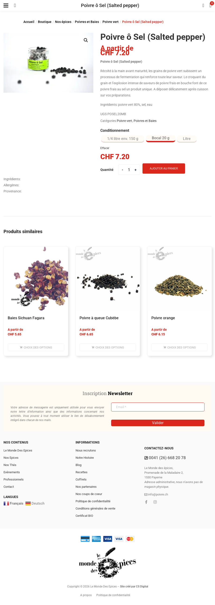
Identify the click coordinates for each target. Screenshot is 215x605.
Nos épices (63, 22)
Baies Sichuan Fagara (26, 318)
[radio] (122, 138)
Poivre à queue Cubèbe (99, 318)
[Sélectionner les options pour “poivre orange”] (180, 347)
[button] (86, 40)
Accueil (28, 22)
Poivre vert (110, 22)
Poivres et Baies (87, 22)
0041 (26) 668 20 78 (165, 457)
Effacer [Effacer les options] (104, 148)
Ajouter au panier (164, 168)
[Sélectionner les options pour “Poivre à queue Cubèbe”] (108, 347)
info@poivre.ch (156, 494)
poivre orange (163, 318)
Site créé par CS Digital (134, 586)
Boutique (44, 22)
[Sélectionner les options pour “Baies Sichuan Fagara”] (36, 347)
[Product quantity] (129, 170)
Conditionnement (114, 130)
